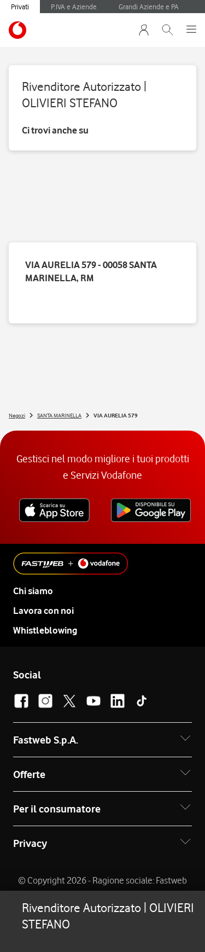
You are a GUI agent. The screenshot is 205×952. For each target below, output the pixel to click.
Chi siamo (33, 590)
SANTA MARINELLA (59, 415)
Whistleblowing (45, 630)
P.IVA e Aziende (74, 6)
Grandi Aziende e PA (149, 6)
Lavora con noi (43, 610)
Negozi (17, 415)
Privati (20, 6)
